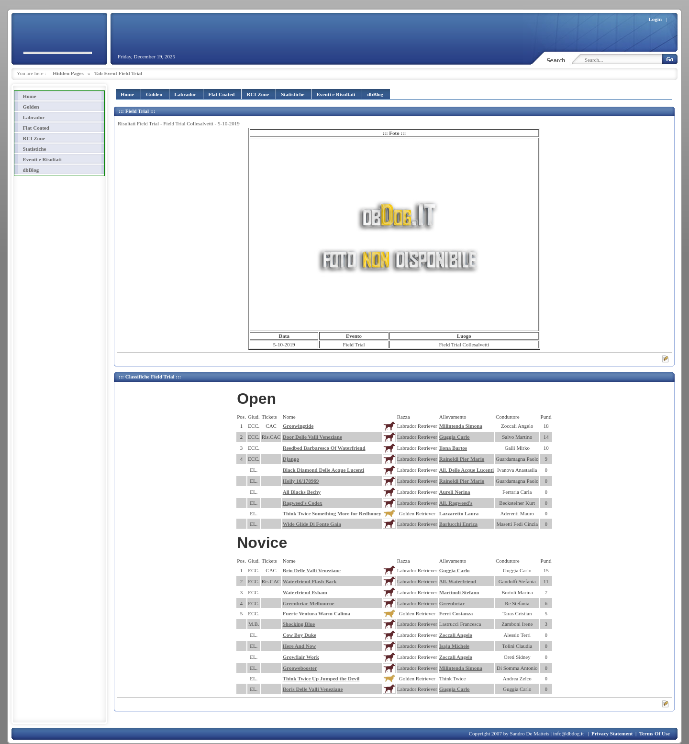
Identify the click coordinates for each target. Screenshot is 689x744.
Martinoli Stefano (459, 592)
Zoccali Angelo (455, 635)
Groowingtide (298, 426)
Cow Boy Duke (299, 635)
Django (291, 459)
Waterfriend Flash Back (310, 581)
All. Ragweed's (456, 503)
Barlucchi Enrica (458, 524)
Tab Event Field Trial (118, 73)
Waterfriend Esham (305, 592)
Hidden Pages (68, 73)
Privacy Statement (612, 733)
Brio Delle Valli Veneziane (312, 570)
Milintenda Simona (460, 426)
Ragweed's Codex (302, 503)
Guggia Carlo (454, 437)
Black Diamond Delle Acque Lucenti (324, 470)
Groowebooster (300, 668)
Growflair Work (301, 657)
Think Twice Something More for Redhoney (332, 513)
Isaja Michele (454, 646)
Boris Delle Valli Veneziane (313, 689)
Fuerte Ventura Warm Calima (316, 613)
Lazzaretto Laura (459, 513)
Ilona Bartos (453, 448)
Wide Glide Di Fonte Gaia (312, 524)
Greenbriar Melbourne (308, 603)
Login (655, 19)
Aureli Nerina (454, 492)
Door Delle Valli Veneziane (312, 437)
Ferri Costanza (456, 613)
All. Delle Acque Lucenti (466, 470)
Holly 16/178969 (301, 481)
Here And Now (299, 646)
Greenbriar (452, 603)
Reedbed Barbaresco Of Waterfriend (324, 448)
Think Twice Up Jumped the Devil (321, 678)
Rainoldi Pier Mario (462, 459)
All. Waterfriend (457, 581)
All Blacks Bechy (302, 492)
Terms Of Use (654, 733)
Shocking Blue (299, 624)
